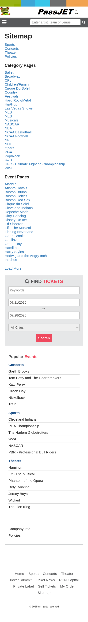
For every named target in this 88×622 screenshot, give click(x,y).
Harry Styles (14, 252)
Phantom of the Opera (25, 481)
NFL (8, 140)
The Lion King (19, 507)
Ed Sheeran (14, 224)
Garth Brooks (18, 371)
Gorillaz (11, 240)
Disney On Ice (16, 220)
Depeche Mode (17, 212)
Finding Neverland (19, 232)
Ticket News (45, 580)
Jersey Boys (18, 494)
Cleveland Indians (22, 419)
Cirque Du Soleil (17, 88)
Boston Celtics (16, 196)
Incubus (11, 260)
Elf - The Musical (21, 474)
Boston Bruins (16, 192)
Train (12, 404)
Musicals (11, 120)
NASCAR (15, 446)
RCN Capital (69, 580)
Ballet (9, 72)
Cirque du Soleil (17, 204)
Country (11, 92)
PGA (8, 152)
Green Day (17, 391)
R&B (8, 160)
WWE (12, 439)
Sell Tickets (47, 586)
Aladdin (10, 184)
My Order (67, 586)
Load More (13, 268)
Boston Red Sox (17, 200)
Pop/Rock (12, 156)
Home (19, 574)
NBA (8, 128)
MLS (8, 116)
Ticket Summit (20, 580)
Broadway (12, 76)
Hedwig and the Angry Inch (26, 256)
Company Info (19, 529)
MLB (8, 112)
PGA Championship (23, 426)
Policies (14, 535)
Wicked (14, 500)
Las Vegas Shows (19, 108)
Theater (14, 461)
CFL (8, 80)
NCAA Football (16, 136)
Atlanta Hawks (16, 188)
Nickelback (17, 398)
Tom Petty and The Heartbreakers (34, 378)
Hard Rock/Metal (18, 100)
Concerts (16, 365)
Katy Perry (16, 384)
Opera (10, 148)
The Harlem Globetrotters (28, 432)
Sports (14, 413)
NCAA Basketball (18, 132)
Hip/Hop (11, 104)
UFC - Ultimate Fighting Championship (35, 164)
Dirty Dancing (19, 487)
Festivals (12, 96)
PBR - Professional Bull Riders (32, 452)
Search (44, 338)
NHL (8, 144)
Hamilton (15, 467)
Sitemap (44, 593)
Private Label (23, 586)
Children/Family (17, 84)
